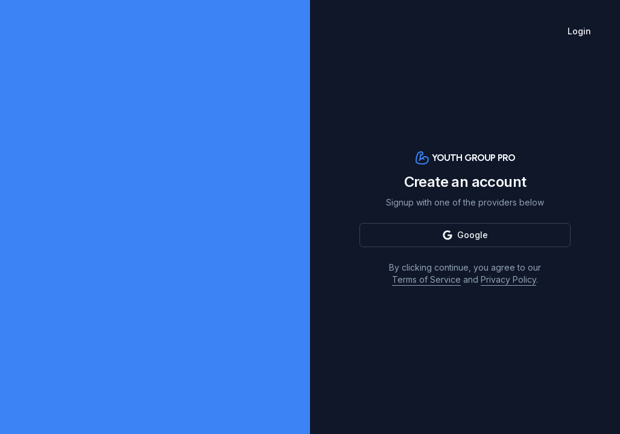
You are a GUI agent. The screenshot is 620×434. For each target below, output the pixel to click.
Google (465, 235)
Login (579, 31)
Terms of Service (426, 279)
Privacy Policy (508, 279)
